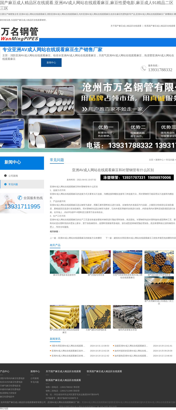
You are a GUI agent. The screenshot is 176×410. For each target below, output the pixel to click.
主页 (151, 160)
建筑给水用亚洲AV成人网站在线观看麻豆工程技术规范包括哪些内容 (145, 238)
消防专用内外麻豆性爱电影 (12, 378)
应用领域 (109, 62)
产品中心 (30, 62)
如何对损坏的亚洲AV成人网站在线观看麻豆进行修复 (132, 351)
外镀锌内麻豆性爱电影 (10, 389)
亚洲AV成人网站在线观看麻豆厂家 (83, 406)
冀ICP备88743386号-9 (67, 398)
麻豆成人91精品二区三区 (80, 62)
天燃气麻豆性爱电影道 (10, 385)
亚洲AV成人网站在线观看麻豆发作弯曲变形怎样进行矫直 (69, 351)
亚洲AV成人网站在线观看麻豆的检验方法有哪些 (80, 238)
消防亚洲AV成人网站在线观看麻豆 (125, 402)
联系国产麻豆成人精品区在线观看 (159, 26)
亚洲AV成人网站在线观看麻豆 (63, 186)
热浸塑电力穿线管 (8, 393)
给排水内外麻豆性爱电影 (11, 382)
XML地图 (104, 406)
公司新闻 (13, 175)
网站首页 (10, 62)
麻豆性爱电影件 (7, 396)
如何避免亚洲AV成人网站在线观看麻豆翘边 (132, 356)
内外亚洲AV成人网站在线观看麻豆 (157, 402)
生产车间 (129, 62)
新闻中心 (51, 62)
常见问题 (13, 184)
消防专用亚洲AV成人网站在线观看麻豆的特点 (69, 346)
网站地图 (113, 406)
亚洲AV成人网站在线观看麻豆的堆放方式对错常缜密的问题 (69, 356)
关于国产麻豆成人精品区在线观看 (126, 26)
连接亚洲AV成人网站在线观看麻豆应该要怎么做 (132, 346)
